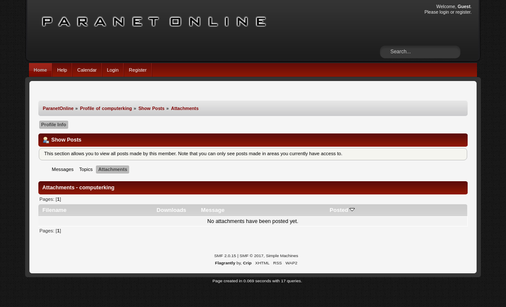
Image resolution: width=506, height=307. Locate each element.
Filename (54, 210)
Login (113, 69)
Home (40, 69)
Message (213, 210)
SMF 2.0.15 (225, 255)
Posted (342, 210)
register (463, 11)
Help (62, 69)
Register (138, 69)
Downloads (171, 210)
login (444, 11)
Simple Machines (282, 255)
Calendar (87, 69)
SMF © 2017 (251, 255)
